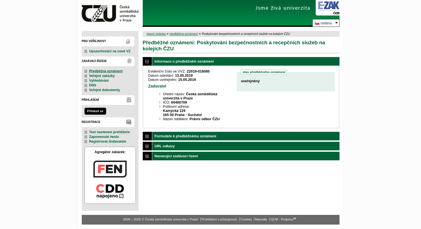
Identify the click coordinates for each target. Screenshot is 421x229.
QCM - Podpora (282, 219)
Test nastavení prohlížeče (109, 132)
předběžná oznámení (183, 33)
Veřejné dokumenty (104, 90)
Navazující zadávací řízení (176, 156)
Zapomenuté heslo (104, 137)
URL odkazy (165, 146)
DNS (92, 85)
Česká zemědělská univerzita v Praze (110, 13)
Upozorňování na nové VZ (110, 51)
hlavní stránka (156, 33)
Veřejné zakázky (102, 76)
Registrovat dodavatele (107, 141)
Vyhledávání (99, 81)
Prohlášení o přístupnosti (219, 219)
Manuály (261, 219)
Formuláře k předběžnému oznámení (185, 136)
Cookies (246, 219)
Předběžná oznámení (106, 71)
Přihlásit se (95, 111)
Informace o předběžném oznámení (184, 61)
